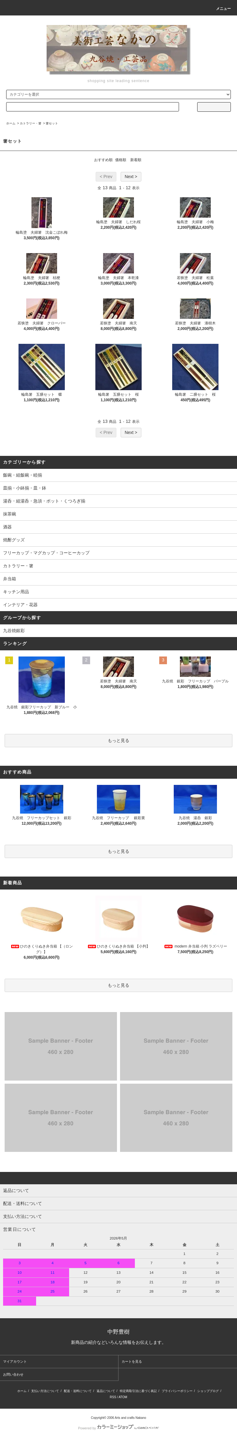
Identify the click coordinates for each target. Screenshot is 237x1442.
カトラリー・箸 (30, 123)
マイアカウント (15, 1361)
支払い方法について (45, 1391)
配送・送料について (78, 1391)
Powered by (118, 1428)
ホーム (10, 123)
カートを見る (132, 1361)
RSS (113, 1397)
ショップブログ (208, 1391)
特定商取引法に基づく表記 (138, 1391)
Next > (131, 176)
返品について (106, 1391)
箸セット (52, 123)
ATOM (122, 1397)
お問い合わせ (13, 1374)
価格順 (120, 160)
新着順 (135, 160)
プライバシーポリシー (177, 1391)
